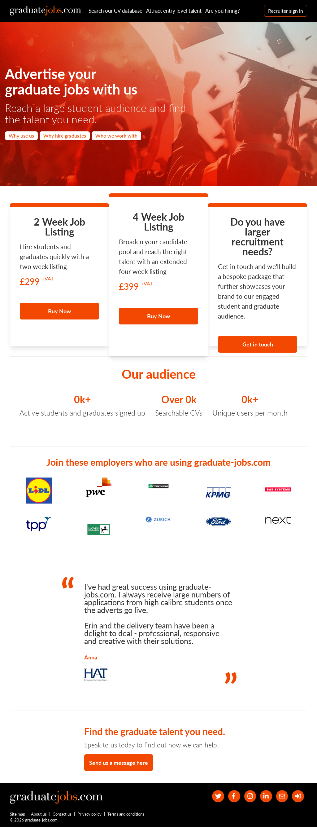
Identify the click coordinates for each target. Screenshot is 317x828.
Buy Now (59, 311)
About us (39, 815)
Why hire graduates (64, 136)
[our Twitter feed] (214, 796)
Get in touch (257, 344)
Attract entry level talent (174, 10)
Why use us (21, 136)
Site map (17, 815)
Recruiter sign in (285, 11)
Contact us (62, 815)
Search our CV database (115, 10)
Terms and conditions (126, 815)
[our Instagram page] (247, 796)
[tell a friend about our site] (281, 796)
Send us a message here (118, 762)
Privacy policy (90, 815)
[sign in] (297, 796)
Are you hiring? (222, 10)
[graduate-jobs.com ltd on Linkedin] (264, 796)
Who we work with (116, 136)
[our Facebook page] (231, 796)
